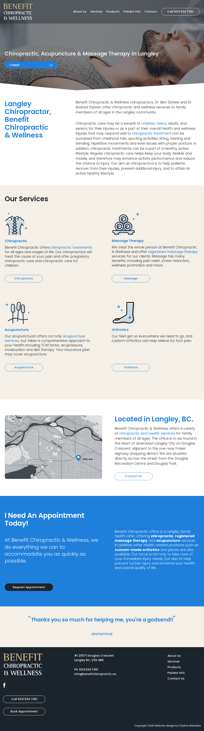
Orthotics (131, 367)
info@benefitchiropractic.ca (95, 674)
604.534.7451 (88, 669)
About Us (79, 12)
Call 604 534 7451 (180, 12)
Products (113, 12)
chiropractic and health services (147, 433)
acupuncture (168, 540)
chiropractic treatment (151, 133)
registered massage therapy (173, 251)
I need (31, 65)
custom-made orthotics (137, 549)
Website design (165, 725)
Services (96, 12)
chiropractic (162, 536)
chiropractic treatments (71, 247)
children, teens (153, 123)
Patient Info (132, 12)
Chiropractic (23, 278)
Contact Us (133, 476)
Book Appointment (24, 711)
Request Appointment (29, 587)
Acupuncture (23, 367)
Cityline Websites (190, 725)
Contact (151, 12)
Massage (130, 278)
